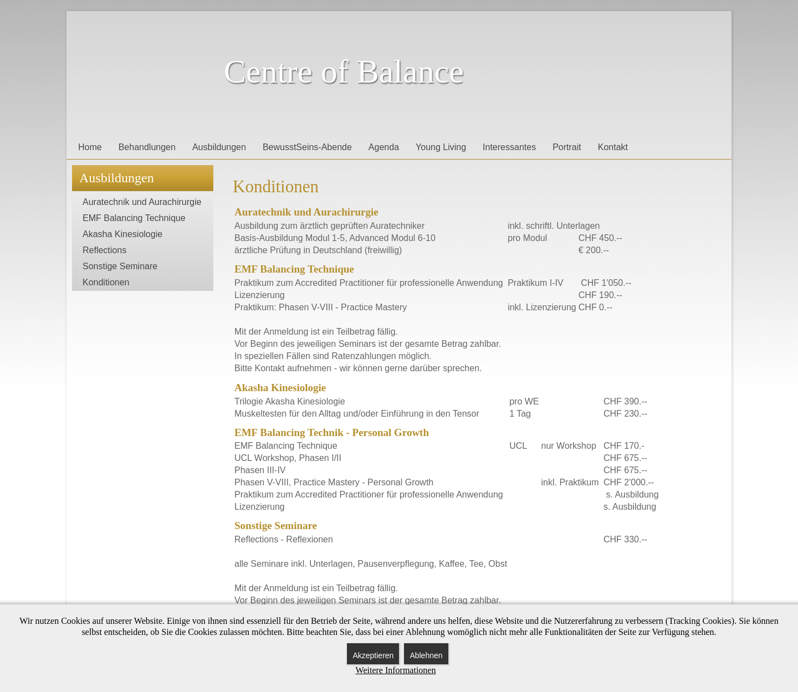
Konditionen (106, 282)
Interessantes (509, 147)
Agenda (384, 147)
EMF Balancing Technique (134, 218)
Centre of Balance (344, 71)
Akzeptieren (372, 655)
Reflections (104, 250)
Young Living (441, 147)
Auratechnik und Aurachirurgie (142, 202)
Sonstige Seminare (120, 266)
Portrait (567, 147)
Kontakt (613, 147)
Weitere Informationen (396, 670)
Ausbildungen (219, 147)
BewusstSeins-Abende (307, 147)
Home (90, 147)
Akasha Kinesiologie (122, 234)
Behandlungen (147, 147)
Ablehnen (426, 655)
